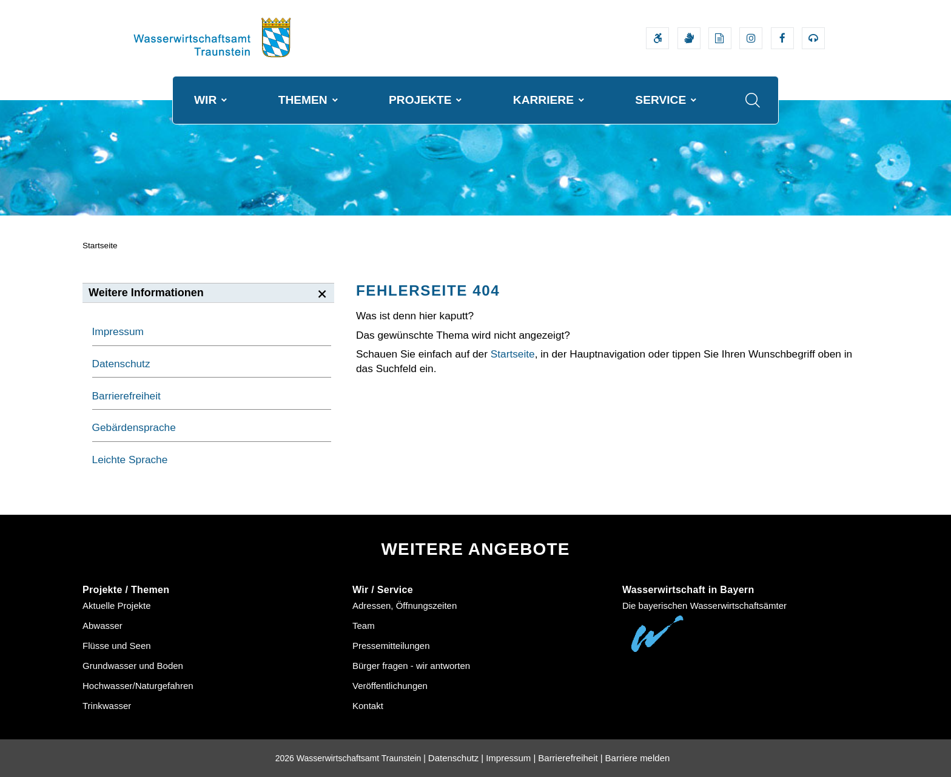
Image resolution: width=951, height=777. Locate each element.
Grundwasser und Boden (132, 665)
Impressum (118, 331)
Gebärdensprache (134, 427)
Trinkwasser (106, 706)
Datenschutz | (455, 758)
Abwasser (102, 625)
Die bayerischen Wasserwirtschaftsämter (704, 605)
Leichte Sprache (130, 459)
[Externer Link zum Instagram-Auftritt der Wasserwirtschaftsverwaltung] (750, 38)
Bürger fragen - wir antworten (411, 665)
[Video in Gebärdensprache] (689, 38)
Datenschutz (121, 364)
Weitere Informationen (146, 293)
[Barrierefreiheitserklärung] (657, 38)
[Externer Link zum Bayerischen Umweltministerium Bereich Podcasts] (813, 38)
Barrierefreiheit (126, 396)
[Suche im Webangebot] (752, 100)
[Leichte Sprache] (719, 38)
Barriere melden (637, 758)
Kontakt (367, 706)
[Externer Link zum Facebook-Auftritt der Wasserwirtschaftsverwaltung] (782, 38)
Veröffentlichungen (390, 685)
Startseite (100, 245)
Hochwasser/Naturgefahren (137, 685)
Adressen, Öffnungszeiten (404, 605)
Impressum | (511, 758)
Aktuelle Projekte (116, 605)
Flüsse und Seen (116, 645)
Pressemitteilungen (391, 645)
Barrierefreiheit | (570, 758)
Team (363, 625)
